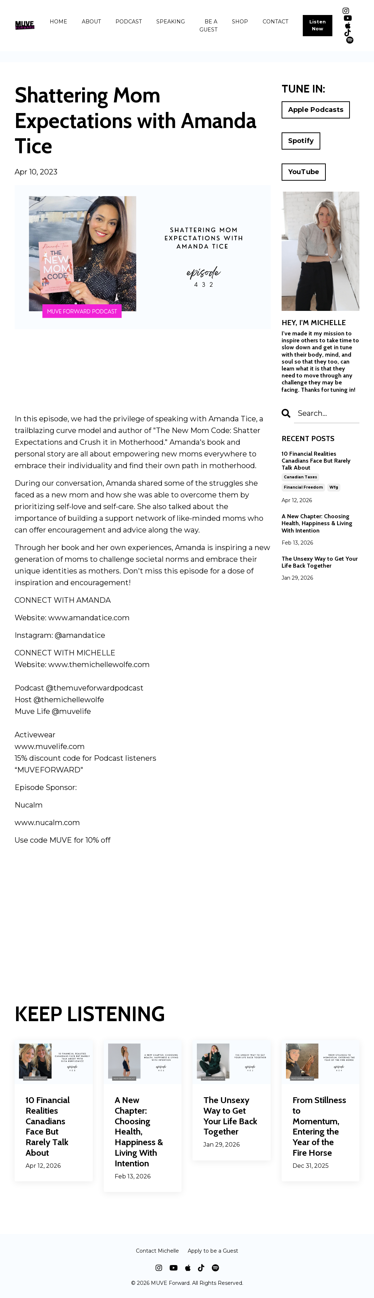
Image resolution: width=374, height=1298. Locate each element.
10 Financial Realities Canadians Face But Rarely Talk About (316, 460)
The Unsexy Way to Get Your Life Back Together (320, 562)
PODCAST (128, 21)
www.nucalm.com (47, 822)
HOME (58, 21)
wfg (333, 487)
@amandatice (80, 635)
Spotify (301, 141)
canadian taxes (300, 477)
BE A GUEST (208, 25)
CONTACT (275, 21)
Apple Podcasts (316, 110)
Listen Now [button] (317, 25)
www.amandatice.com (89, 617)
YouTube (304, 172)
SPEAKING (170, 21)
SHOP (240, 21)
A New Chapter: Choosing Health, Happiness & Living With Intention (317, 523)
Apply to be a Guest (213, 1251)
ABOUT (91, 21)
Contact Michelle (157, 1251)
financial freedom (303, 487)
